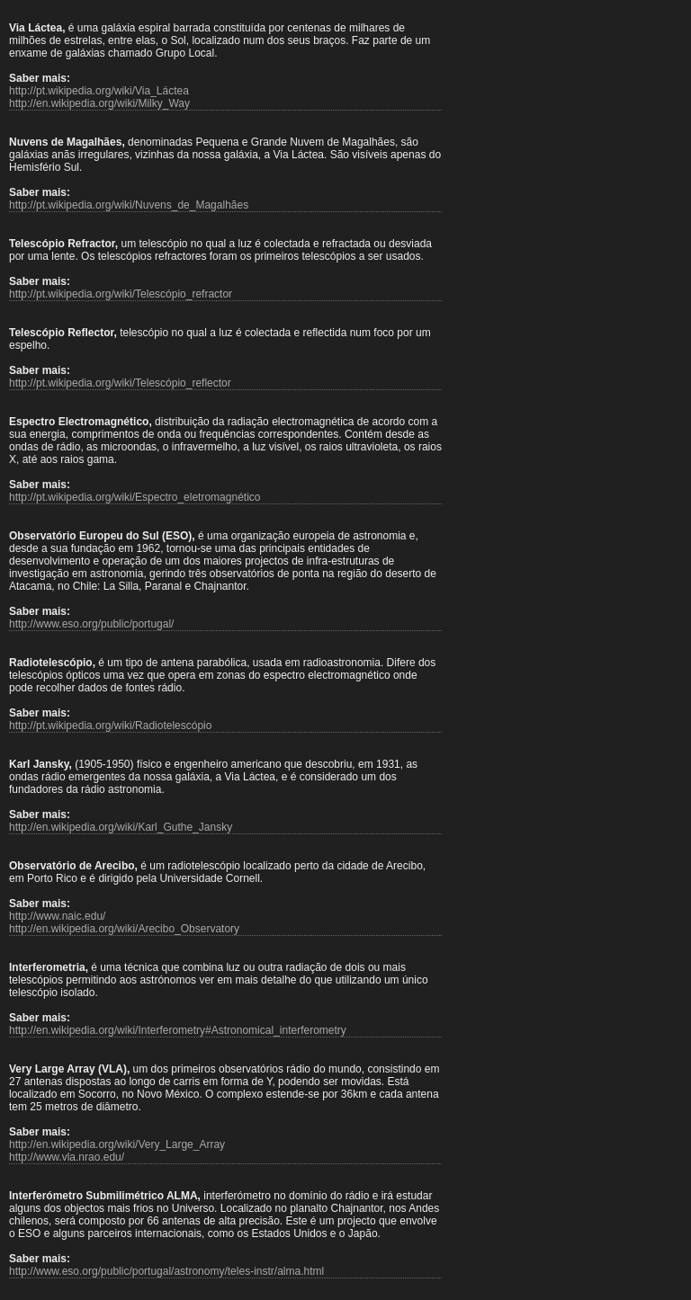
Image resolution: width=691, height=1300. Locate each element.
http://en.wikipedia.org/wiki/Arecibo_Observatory (124, 928)
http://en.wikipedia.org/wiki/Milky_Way (99, 103)
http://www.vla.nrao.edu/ (66, 1157)
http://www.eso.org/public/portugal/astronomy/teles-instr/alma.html (166, 1271)
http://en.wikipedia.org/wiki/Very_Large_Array (117, 1144)
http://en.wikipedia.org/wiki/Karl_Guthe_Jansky (120, 827)
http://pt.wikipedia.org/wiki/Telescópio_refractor (120, 294)
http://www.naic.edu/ (57, 916)
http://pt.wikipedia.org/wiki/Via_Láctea (99, 91)
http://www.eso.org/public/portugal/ (91, 624)
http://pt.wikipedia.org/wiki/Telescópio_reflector (120, 383)
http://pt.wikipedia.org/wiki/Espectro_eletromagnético (134, 497)
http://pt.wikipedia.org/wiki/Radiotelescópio (110, 725)
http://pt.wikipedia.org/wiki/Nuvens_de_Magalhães (128, 205)
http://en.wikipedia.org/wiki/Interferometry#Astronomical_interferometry (177, 1030)
